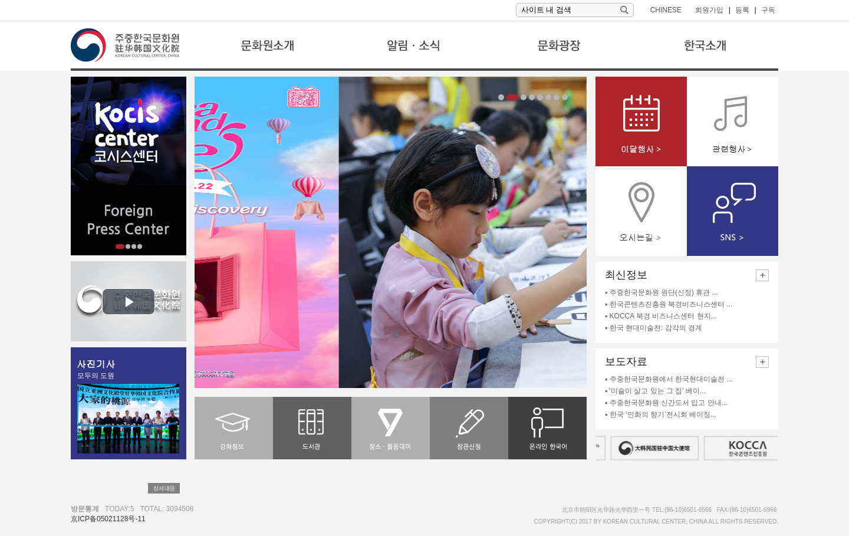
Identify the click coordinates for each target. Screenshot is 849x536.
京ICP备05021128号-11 (108, 519)
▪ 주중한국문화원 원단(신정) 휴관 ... (661, 292)
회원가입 (709, 10)
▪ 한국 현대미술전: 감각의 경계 (653, 328)
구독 (768, 10)
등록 (742, 10)
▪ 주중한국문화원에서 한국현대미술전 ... (668, 379)
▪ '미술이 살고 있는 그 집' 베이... (655, 391)
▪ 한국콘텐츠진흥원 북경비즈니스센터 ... (668, 304)
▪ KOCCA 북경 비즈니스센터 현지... (661, 316)
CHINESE (666, 10)
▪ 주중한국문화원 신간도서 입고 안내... (666, 403)
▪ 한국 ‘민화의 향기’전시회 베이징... (660, 414)
